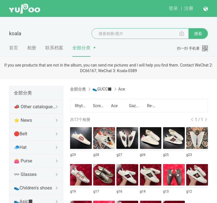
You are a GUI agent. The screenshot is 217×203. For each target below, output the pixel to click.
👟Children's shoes (33, 188)
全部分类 (81, 47)
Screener (98, 105)
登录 (173, 8)
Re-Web (152, 105)
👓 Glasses (25, 174)
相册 (31, 47)
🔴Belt (20, 133)
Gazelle (134, 105)
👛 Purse (23, 161)
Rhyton (80, 105)
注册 (188, 8)
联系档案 (54, 47)
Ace (114, 105)
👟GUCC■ (102, 89)
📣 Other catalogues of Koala (35, 106)
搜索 (198, 33)
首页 (13, 47)
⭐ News (23, 120)
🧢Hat (20, 147)
